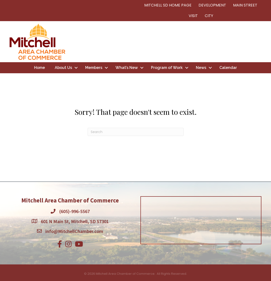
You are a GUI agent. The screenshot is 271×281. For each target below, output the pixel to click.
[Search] (136, 132)
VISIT (193, 15)
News (201, 67)
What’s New (126, 67)
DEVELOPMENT (212, 5)
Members (93, 67)
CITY (209, 15)
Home (39, 67)
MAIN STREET (245, 5)
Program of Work (167, 67)
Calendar (228, 67)
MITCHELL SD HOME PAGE (168, 5)
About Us (63, 67)
